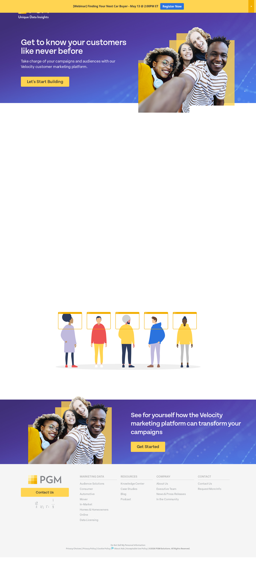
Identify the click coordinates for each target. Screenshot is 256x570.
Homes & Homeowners (94, 522)
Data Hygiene (161, 23)
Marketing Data (137, 23)
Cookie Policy (103, 561)
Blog (123, 506)
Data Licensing (89, 532)
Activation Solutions (186, 23)
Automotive (87, 506)
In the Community (167, 512)
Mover (84, 512)
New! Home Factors (194, 17)
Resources (210, 23)
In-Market (86, 517)
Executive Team (166, 501)
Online (84, 527)
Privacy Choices (74, 561)
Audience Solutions (92, 496)
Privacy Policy (89, 561)
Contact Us (205, 496)
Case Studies (129, 501)
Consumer (86, 501)
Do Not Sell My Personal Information (128, 558)
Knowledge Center (132, 496)
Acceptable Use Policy (136, 561)
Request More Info (209, 501)
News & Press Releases (171, 506)
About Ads (119, 561)
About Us (228, 23)
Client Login (228, 16)
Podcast (126, 512)
